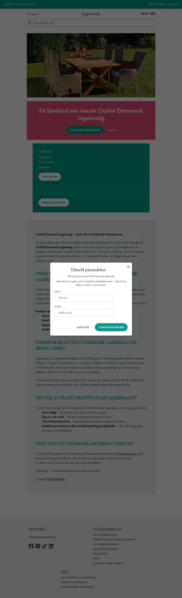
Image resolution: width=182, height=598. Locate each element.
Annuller (83, 327)
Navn (57, 291)
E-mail (58, 306)
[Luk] (128, 267)
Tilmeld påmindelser (111, 327)
